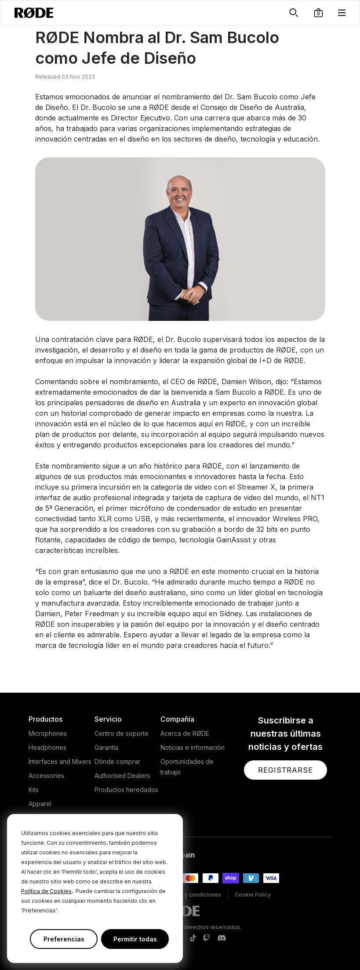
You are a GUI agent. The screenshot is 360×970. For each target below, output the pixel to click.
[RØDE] (34, 12)
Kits (34, 789)
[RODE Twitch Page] (206, 938)
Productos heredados (126, 789)
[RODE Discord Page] (221, 938)
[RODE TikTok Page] (193, 938)
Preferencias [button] (64, 939)
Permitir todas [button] (135, 939)
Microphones (48, 733)
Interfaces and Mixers (60, 761)
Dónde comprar (117, 761)
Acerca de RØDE (184, 733)
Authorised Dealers (122, 775)
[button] (318, 12)
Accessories (46, 775)
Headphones (47, 747)
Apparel (40, 803)
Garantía (106, 747)
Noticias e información (192, 747)
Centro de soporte (122, 733)
